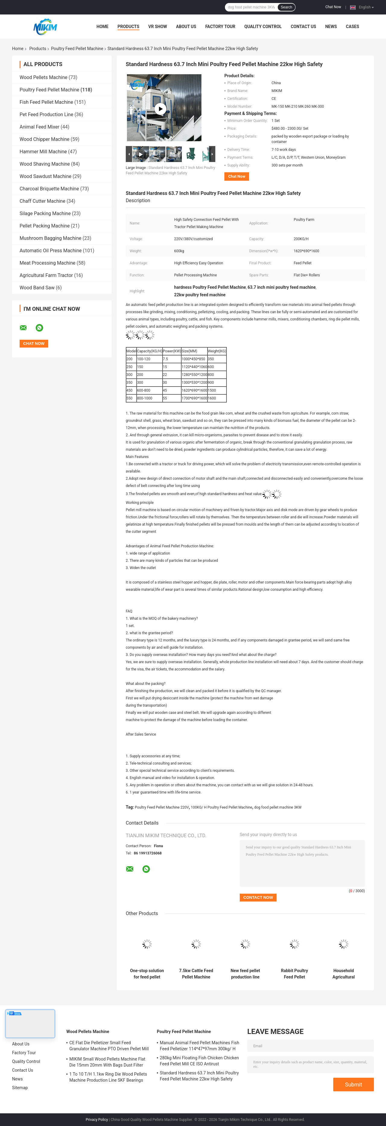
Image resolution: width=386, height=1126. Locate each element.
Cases (352, 26)
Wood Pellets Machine (43, 77)
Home (102, 26)
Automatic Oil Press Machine (51, 250)
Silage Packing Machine (45, 213)
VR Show (157, 26)
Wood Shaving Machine (45, 164)
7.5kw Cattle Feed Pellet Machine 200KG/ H (196, 974)
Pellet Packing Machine (45, 226)
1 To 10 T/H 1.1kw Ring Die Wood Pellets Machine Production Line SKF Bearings (108, 1077)
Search (286, 7)
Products (128, 26)
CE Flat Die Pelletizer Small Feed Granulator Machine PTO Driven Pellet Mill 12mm (109, 1046)
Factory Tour (220, 26)
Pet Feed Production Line (46, 114)
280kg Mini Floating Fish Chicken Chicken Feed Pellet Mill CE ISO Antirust (199, 1060)
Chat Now (333, 7)
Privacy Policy (97, 1120)
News (331, 26)
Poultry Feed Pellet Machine (77, 48)
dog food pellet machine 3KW (278, 807)
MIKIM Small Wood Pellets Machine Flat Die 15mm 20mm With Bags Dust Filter (107, 1062)
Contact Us (303, 26)
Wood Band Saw (37, 288)
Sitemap (20, 1087)
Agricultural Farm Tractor (46, 275)
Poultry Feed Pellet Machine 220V (162, 807)
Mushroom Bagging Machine (50, 238)
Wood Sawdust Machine (45, 176)
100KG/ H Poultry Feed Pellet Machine (221, 807)
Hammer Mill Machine (43, 151)
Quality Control (263, 26)
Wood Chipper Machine (44, 139)
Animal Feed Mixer (39, 127)
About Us (186, 26)
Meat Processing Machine (47, 263)
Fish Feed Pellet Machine (46, 102)
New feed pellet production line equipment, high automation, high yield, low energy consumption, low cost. (245, 974)
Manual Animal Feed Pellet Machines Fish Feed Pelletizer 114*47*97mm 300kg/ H (199, 1045)
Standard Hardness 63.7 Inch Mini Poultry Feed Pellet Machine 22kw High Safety (199, 1075)
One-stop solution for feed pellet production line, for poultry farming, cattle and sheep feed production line (147, 974)
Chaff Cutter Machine (42, 201)
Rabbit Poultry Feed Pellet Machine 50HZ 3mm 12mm (294, 974)
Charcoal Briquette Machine (49, 189)
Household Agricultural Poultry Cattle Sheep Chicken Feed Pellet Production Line (344, 974)
